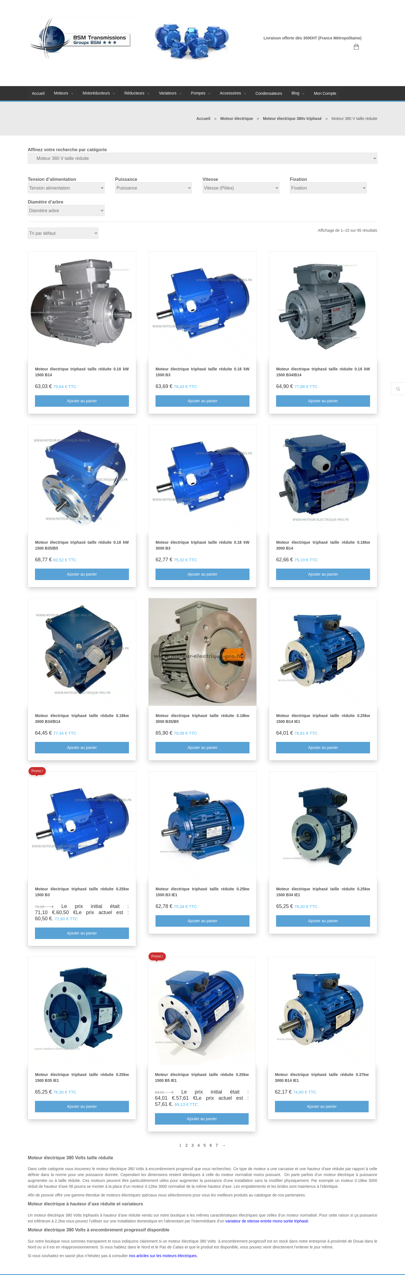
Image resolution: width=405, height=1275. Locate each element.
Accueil (38, 93)
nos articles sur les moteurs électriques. (163, 1255)
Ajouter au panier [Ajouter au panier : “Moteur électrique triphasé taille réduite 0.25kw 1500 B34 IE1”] (323, 921)
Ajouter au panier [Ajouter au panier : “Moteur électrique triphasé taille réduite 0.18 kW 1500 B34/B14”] (323, 401)
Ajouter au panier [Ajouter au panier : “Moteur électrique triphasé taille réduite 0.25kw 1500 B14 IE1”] (323, 748)
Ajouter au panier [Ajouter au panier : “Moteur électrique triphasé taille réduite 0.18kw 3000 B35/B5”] (203, 748)
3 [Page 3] (192, 1145)
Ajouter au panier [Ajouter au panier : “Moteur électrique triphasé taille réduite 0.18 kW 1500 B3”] (203, 401)
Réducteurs (134, 93)
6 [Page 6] (211, 1145)
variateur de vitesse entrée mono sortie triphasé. (267, 1221)
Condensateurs (268, 93)
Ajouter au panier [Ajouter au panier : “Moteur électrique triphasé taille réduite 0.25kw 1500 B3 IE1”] (203, 921)
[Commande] (63, 233)
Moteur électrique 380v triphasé (292, 118)
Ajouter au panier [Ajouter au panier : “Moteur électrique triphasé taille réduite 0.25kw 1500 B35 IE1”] (82, 1106)
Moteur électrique (236, 118)
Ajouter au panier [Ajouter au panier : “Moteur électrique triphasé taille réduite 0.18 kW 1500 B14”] (82, 401)
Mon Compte (325, 93)
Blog (295, 93)
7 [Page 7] (217, 1145)
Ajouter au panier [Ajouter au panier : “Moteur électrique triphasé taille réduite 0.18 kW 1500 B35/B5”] (82, 574)
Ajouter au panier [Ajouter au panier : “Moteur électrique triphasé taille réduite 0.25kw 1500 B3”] (82, 933)
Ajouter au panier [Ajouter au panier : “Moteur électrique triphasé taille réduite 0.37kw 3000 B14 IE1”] (322, 1106)
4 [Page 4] (198, 1145)
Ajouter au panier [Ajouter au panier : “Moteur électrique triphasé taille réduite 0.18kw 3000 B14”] (323, 574)
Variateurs (167, 93)
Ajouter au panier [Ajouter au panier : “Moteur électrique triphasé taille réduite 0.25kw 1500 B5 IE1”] (202, 1119)
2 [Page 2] (186, 1145)
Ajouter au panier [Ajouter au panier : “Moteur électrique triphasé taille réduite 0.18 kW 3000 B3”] (203, 574)
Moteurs (61, 93)
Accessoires (230, 93)
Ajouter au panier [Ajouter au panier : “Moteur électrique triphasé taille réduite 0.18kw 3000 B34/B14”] (82, 748)
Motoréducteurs (96, 93)
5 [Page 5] (205, 1145)
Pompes (198, 93)
